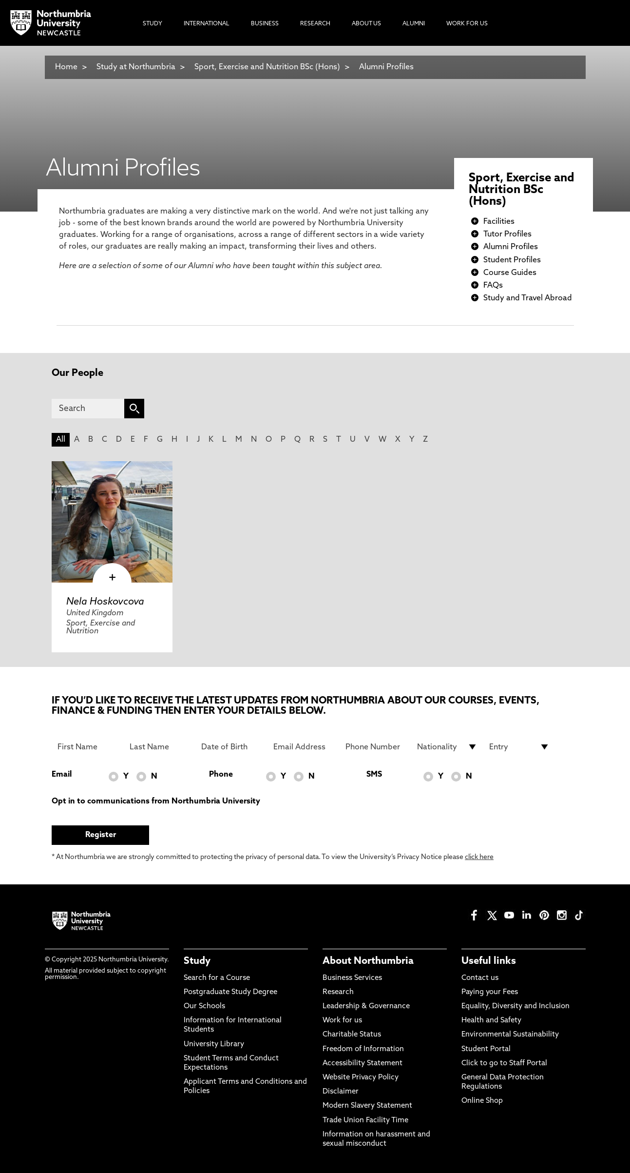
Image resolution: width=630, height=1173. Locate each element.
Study (197, 961)
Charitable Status (352, 1034)
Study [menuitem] (152, 24)
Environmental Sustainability (510, 1034)
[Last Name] (160, 747)
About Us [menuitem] (366, 24)
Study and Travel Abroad (527, 298)
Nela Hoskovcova (105, 602)
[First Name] (88, 747)
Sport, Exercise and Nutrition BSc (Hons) (267, 67)
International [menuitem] (206, 24)
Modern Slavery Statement (367, 1106)
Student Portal (486, 1049)
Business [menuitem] (265, 24)
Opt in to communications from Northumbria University (156, 801)
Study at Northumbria (135, 67)
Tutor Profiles (507, 234)
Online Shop (482, 1101)
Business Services (352, 978)
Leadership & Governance (366, 1006)
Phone (221, 775)
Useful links (488, 961)
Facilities (499, 222)
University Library (214, 1044)
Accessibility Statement (362, 1063)
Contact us (479, 978)
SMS (374, 775)
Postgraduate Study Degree (230, 992)
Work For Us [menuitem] (467, 24)
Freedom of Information (363, 1049)
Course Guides (509, 273)
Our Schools (204, 1006)
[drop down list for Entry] (519, 747)
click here (479, 857)
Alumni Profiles (386, 67)
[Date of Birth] (231, 747)
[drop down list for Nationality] (447, 747)
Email (62, 775)
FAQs (493, 286)
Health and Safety (491, 1020)
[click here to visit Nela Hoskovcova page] (112, 521)
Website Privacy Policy (361, 1077)
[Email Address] (303, 747)
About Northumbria (368, 961)
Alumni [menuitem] (413, 24)
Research (338, 992)
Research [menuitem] (315, 24)
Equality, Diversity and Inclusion (515, 1006)
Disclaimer (341, 1091)
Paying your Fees (489, 992)
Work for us (342, 1020)
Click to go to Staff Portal (504, 1063)
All (60, 440)
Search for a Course (217, 978)
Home (66, 67)
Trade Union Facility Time (365, 1120)
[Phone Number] (376, 747)
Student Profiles (512, 260)
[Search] (88, 408)
